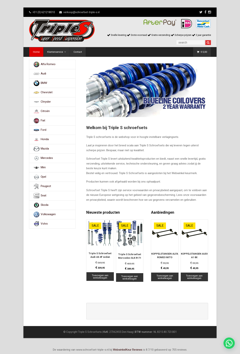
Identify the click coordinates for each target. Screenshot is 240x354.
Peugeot (46, 186)
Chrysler (46, 101)
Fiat (43, 120)
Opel (43, 176)
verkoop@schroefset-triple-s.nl (81, 12)
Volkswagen (48, 214)
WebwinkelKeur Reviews (127, 349)
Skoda (44, 205)
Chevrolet (46, 92)
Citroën (45, 111)
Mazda (45, 148)
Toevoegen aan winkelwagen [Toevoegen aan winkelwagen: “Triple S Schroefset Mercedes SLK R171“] (129, 277)
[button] (229, 343)
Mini (43, 167)
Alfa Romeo (48, 64)
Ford (43, 130)
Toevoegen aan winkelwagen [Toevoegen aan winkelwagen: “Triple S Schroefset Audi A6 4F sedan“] (100, 276)
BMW (44, 83)
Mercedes (47, 158)
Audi (43, 73)
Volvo (44, 223)
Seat (43, 195)
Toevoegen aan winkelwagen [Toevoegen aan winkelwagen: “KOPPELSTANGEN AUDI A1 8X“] (194, 277)
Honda (45, 139)
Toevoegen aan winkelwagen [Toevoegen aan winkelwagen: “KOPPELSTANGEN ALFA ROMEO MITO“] (165, 277)
